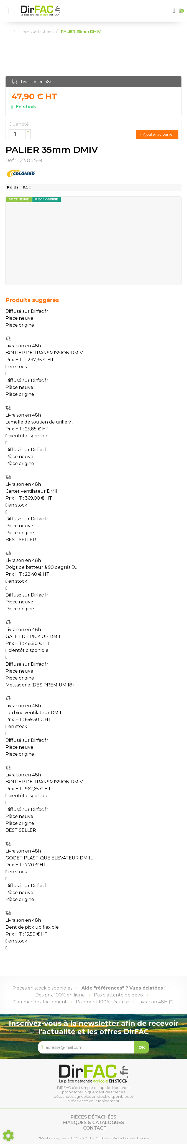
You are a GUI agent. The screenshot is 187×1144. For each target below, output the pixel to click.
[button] (174, 11)
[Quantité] (20, 134)
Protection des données (130, 1138)
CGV (74, 1138)
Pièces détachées (93, 1117)
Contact (95, 1128)
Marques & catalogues (93, 1122)
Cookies (102, 1138)
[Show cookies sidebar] (8, 1135)
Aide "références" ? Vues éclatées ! (123, 988)
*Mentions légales (52, 1138)
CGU (87, 1138)
